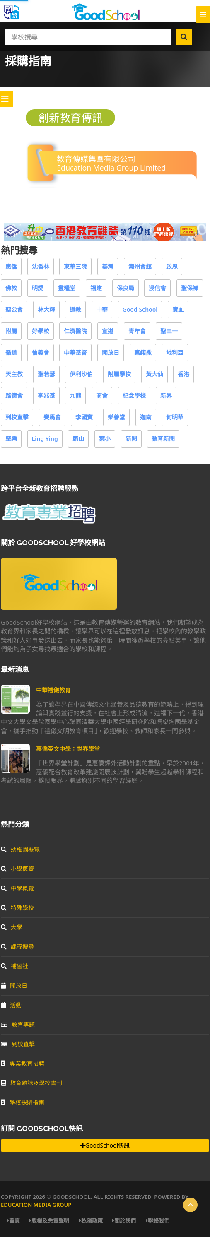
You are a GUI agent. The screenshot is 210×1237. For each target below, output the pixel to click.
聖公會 (14, 309)
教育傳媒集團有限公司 (96, 159)
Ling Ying (45, 439)
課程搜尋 (17, 947)
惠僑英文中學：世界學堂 (68, 749)
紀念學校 (134, 395)
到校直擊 (17, 417)
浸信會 (157, 288)
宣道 (107, 331)
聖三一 (169, 331)
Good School (140, 309)
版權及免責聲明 (49, 1220)
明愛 (37, 288)
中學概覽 (17, 888)
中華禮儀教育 (53, 690)
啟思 (172, 266)
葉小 (105, 439)
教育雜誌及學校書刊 (31, 1083)
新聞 (131, 439)
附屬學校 (119, 374)
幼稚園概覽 (20, 849)
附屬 (11, 331)
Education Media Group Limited (111, 168)
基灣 (107, 266)
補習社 (14, 966)
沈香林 (40, 266)
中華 (102, 309)
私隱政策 (91, 1220)
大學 (11, 927)
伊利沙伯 (81, 374)
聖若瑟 (46, 374)
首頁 (13, 1220)
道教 (75, 309)
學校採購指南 (22, 1102)
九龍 (75, 395)
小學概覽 (17, 869)
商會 (102, 395)
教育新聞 (163, 439)
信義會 (40, 352)
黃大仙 (154, 374)
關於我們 (124, 1220)
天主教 (14, 374)
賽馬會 (52, 417)
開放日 (110, 352)
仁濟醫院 (75, 331)
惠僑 (11, 266)
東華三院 (75, 266)
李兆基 (46, 395)
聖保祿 (189, 288)
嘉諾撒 (143, 352)
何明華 (174, 417)
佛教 (11, 288)
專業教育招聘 (22, 1063)
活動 (11, 1005)
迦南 (146, 417)
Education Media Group (36, 1204)
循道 (11, 352)
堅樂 (11, 439)
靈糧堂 (66, 288)
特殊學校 (17, 908)
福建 (96, 288)
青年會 (137, 331)
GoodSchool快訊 (105, 1145)
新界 (166, 395)
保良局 (125, 288)
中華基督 (75, 352)
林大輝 (46, 309)
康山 (78, 439)
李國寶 (84, 417)
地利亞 (174, 352)
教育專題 (18, 1024)
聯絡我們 (157, 1220)
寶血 (178, 309)
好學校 (40, 331)
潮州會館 (140, 266)
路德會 (14, 395)
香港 (183, 374)
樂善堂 (116, 417)
